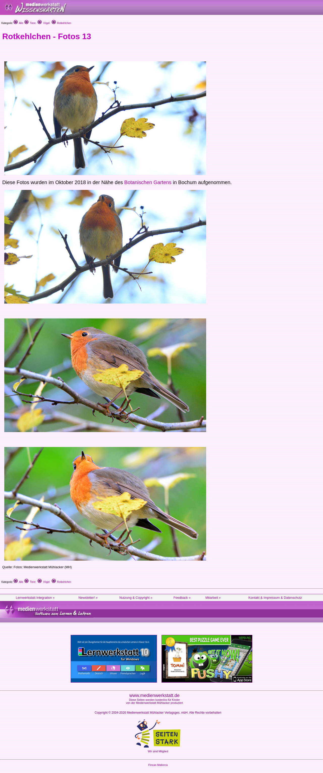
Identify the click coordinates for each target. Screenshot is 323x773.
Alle (18, 23)
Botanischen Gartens (148, 182)
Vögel (43, 23)
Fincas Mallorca (158, 764)
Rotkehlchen (61, 23)
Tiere (30, 23)
